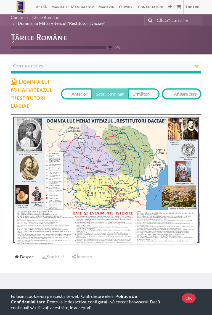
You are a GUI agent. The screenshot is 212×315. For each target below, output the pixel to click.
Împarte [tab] (82, 256)
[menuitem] (41, 7)
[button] (170, 7)
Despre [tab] (24, 256)
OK (189, 298)
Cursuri (18, 17)
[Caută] (149, 20)
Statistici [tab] (53, 256)
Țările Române (39, 37)
